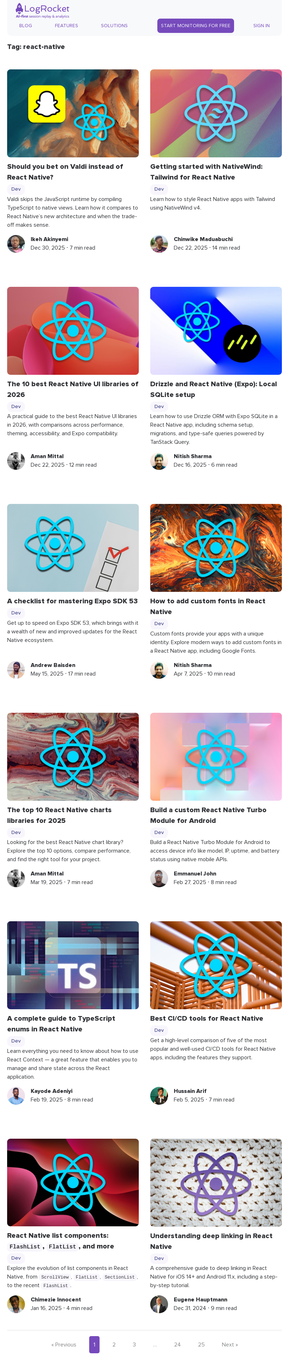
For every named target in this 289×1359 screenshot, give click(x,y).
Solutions (114, 25)
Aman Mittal (47, 456)
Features (66, 25)
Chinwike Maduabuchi (203, 239)
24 (177, 1345)
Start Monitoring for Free (195, 25)
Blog (25, 25)
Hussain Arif (190, 1091)
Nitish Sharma (193, 456)
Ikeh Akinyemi (49, 239)
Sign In (261, 25)
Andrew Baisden (53, 665)
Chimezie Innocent (56, 1299)
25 (201, 1345)
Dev (16, 189)
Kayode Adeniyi (51, 1091)
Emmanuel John (195, 873)
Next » (230, 1345)
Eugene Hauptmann (200, 1299)
